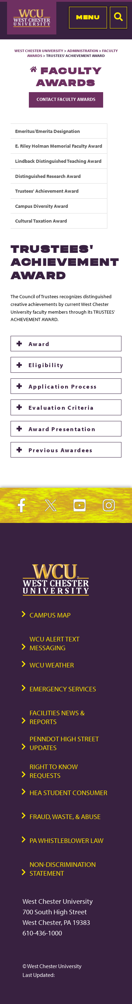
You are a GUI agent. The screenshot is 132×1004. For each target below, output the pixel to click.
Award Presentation (62, 429)
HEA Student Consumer (68, 792)
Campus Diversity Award (41, 206)
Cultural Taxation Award (41, 220)
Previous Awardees (61, 450)
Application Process (63, 386)
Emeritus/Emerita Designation (47, 131)
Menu (88, 17)
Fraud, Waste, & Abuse (65, 816)
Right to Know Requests (54, 771)
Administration (82, 50)
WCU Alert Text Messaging (55, 643)
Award (39, 343)
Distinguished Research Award (48, 176)
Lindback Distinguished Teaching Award (58, 161)
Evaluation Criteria (61, 407)
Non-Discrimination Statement (63, 868)
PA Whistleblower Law (66, 840)
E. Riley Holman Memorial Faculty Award (58, 145)
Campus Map (50, 614)
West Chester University (38, 50)
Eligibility (46, 365)
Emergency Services (63, 688)
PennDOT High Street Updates (64, 743)
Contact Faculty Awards (66, 99)
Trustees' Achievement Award (46, 190)
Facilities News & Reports (57, 717)
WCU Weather (52, 664)
